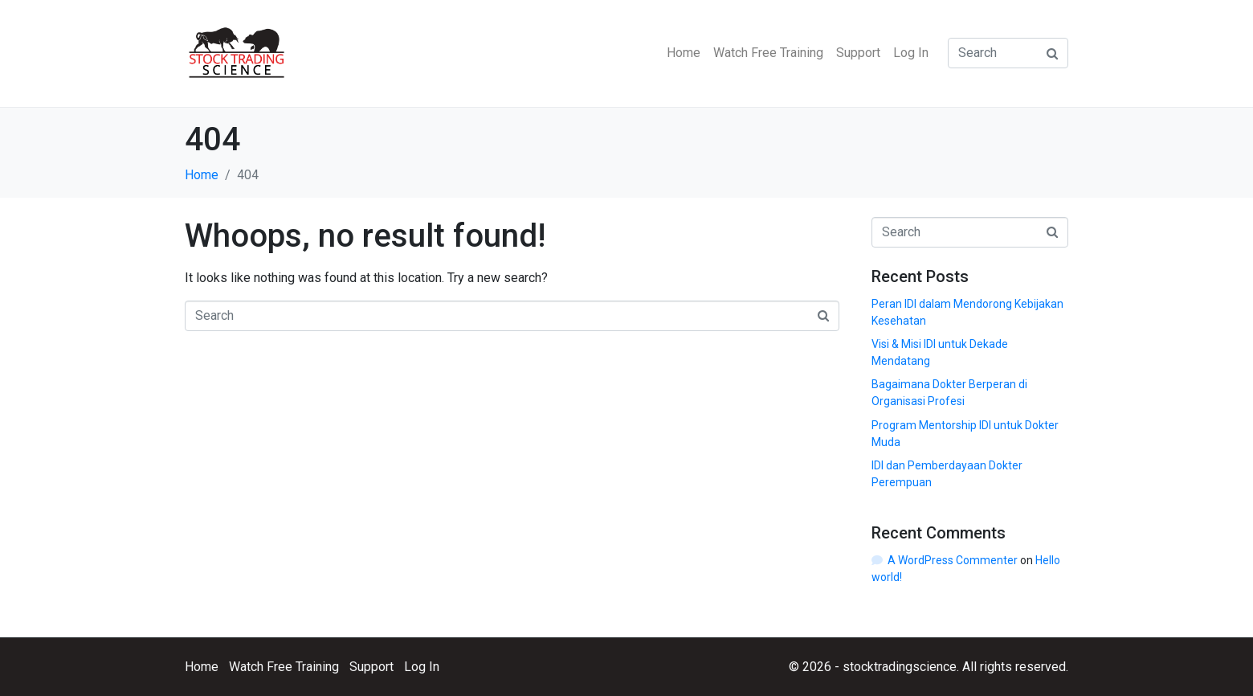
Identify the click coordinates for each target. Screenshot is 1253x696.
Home (683, 52)
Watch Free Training (768, 52)
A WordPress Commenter (953, 560)
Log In (911, 52)
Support (858, 52)
